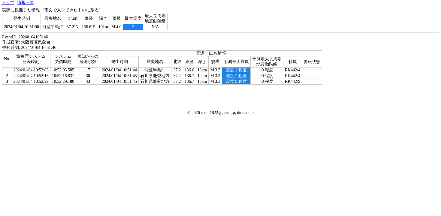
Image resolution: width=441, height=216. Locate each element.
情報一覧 (25, 2)
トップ (8, 2)
